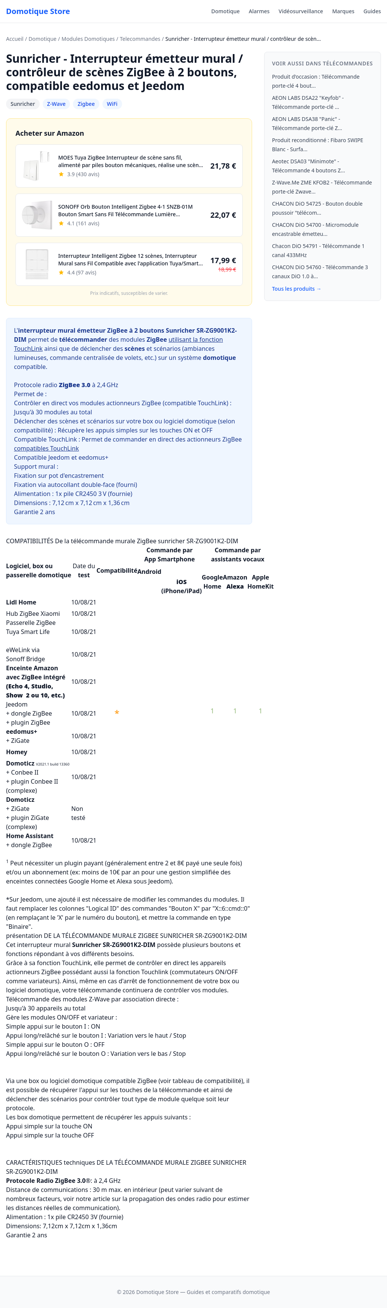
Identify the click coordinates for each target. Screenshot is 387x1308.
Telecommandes (140, 38)
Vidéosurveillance (301, 11)
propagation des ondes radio (170, 1199)
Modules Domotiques (88, 38)
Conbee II (25, 772)
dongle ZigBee (31, 713)
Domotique (225, 11)
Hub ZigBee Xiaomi (33, 613)
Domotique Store (38, 11)
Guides (372, 11)
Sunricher (23, 103)
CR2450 (86, 494)
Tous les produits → (297, 288)
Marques (343, 11)
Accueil (14, 38)
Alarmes (259, 11)
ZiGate (20, 740)
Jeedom (17, 704)
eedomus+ (21, 731)
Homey (16, 752)
